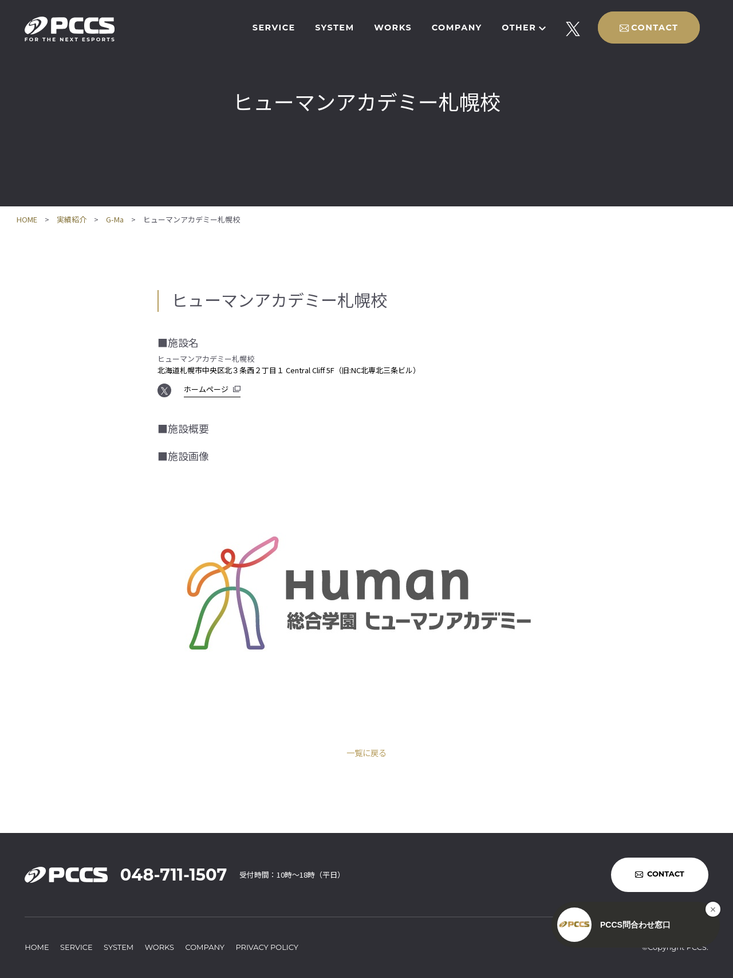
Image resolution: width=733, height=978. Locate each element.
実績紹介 (71, 219)
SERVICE (274, 27)
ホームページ (206, 389)
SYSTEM (334, 27)
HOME (27, 219)
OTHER (519, 27)
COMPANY (457, 27)
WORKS (393, 27)
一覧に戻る (366, 752)
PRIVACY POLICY (266, 947)
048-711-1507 (173, 874)
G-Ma (115, 219)
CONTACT (654, 27)
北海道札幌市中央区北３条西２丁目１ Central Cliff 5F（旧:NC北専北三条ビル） (288, 370)
